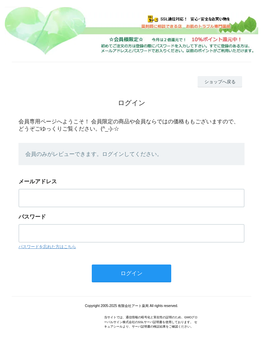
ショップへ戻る (220, 81)
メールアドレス (37, 181)
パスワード (32, 217)
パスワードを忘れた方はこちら (47, 246)
